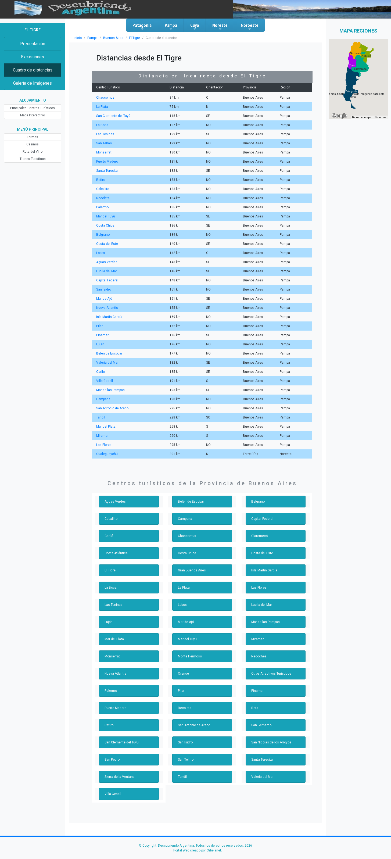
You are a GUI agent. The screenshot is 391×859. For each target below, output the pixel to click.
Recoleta (102, 198)
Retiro (100, 180)
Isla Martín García (109, 317)
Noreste (220, 26)
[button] (351, 91)
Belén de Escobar (109, 353)
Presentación (32, 43)
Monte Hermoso (189, 656)
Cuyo (194, 26)
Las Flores (103, 445)
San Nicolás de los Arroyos (270, 742)
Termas (32, 137)
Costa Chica (105, 225)
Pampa (171, 26)
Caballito (102, 189)
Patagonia (142, 26)
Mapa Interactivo (33, 115)
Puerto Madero (106, 161)
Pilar (99, 326)
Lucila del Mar (106, 271)
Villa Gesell (104, 381)
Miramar (102, 436)
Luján (100, 344)
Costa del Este (106, 244)
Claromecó (259, 536)
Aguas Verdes (106, 262)
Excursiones (32, 57)
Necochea (258, 656)
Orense (183, 673)
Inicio (77, 38)
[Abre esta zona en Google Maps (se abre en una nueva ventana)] (339, 115)
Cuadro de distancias (32, 70)
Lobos (100, 253)
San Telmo (103, 143)
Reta (254, 708)
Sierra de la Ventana (119, 777)
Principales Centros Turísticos (32, 108)
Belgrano (102, 235)
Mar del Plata (105, 426)
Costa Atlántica (115, 553)
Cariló (100, 372)
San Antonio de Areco (111, 408)
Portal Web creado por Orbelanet (197, 850)
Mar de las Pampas (110, 390)
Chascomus (104, 97)
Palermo (102, 207)
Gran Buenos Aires (191, 570)
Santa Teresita (106, 171)
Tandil (100, 417)
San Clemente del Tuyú (113, 116)
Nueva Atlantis (106, 308)
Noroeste (250, 26)
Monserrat (103, 152)
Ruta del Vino (32, 151)
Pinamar (102, 335)
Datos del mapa (362, 117)
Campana (103, 399)
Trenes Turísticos (32, 159)
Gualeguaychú (106, 454)
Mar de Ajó (104, 298)
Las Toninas (104, 134)
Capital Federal (107, 280)
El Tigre (131, 38)
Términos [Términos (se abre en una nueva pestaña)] (380, 117)
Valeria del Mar (107, 362)
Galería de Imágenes (33, 83)
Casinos (32, 144)
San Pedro (112, 759)
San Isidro (103, 289)
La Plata (102, 107)
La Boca (102, 125)
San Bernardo (261, 725)
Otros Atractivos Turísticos (270, 673)
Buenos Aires (111, 38)
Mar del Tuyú (105, 216)
